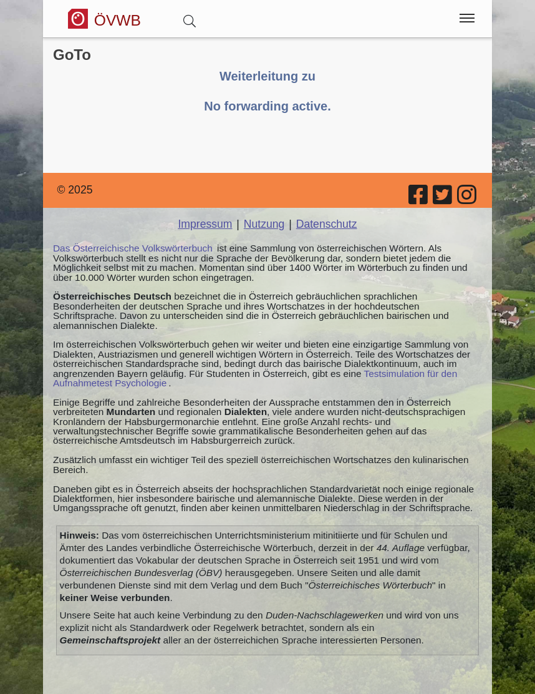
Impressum (205, 224)
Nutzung (264, 224)
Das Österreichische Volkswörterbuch (133, 248)
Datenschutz (326, 224)
